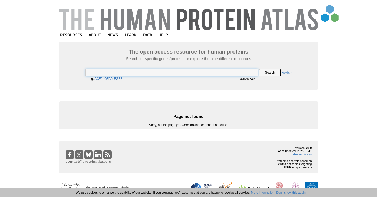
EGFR (118, 79)
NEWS (112, 34)
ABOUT (95, 34)
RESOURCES (71, 34)
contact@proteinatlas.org (89, 161)
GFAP (108, 79)
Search (270, 72)
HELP (163, 34)
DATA (147, 34)
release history (301, 154)
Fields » (286, 72)
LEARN (131, 34)
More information (263, 192)
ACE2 (98, 79)
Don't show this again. (291, 192)
